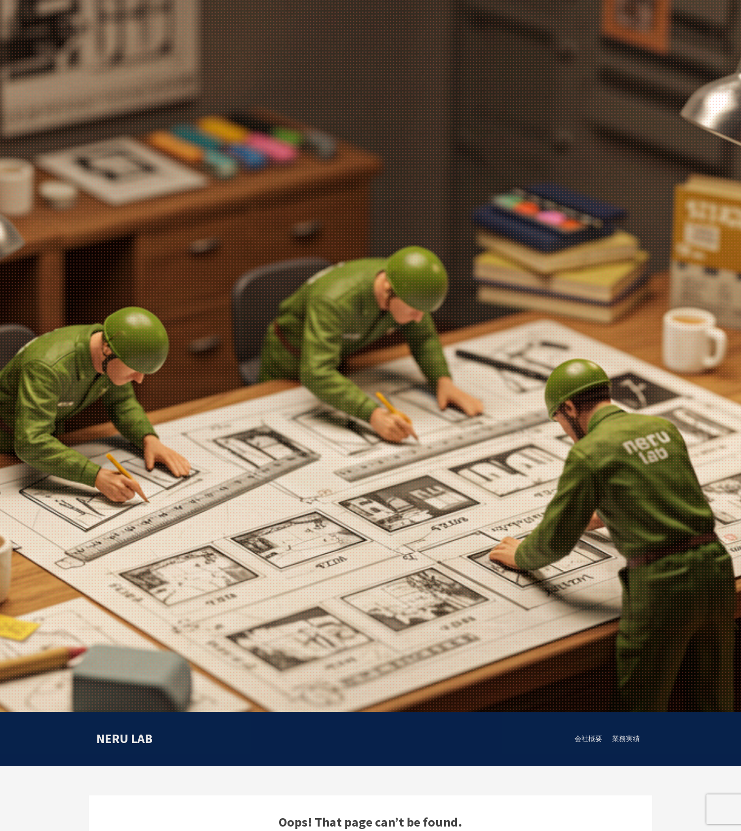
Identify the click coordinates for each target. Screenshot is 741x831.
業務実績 (626, 738)
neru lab (124, 738)
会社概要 (588, 738)
